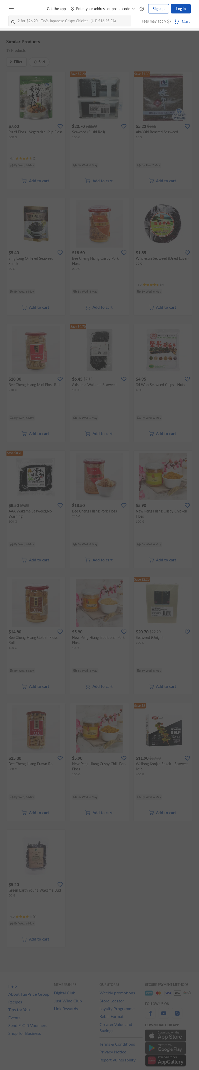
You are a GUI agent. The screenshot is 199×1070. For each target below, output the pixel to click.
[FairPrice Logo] (31, 9)
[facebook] (150, 1016)
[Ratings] (23, 158)
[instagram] (177, 1016)
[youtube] (164, 1016)
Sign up (159, 8)
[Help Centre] (141, 8)
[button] (169, 21)
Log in (181, 8)
